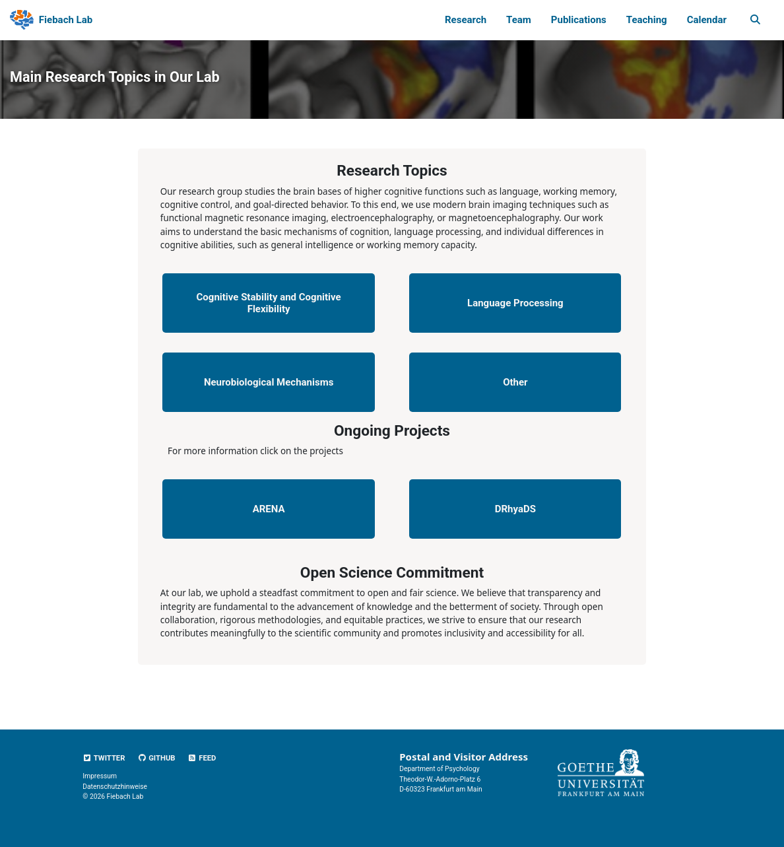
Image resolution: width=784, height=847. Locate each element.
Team (518, 20)
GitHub (156, 758)
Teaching (646, 20)
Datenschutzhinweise (114, 786)
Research (465, 20)
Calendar (707, 20)
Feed (201, 758)
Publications (578, 20)
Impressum (99, 776)
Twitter (103, 758)
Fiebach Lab (65, 20)
